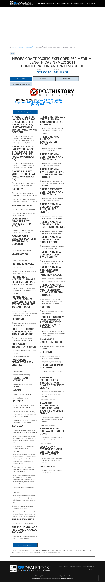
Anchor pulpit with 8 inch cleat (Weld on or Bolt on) (24, 184)
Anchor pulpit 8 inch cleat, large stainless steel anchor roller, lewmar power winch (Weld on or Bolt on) (23, 139)
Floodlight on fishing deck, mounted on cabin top (24, 406)
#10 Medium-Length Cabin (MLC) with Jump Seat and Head (24, 431)
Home (38, 3)
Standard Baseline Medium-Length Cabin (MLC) (23, 507)
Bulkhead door (23, 209)
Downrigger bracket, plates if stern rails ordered (24, 249)
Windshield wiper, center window (51, 472)
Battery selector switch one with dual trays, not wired (24, 194)
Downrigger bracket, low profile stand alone (23, 231)
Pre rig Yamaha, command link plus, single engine (51, 217)
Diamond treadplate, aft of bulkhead (24, 324)
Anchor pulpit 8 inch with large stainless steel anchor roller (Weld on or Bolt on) (24, 166)
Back (12, 53)
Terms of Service (75, 566)
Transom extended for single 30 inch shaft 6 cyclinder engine (52, 394)
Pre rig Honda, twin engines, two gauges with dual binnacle (52, 183)
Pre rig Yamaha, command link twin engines (51, 262)
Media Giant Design (67, 578)
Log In (93, 3)
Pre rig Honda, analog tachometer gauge (51, 149)
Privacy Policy (63, 566)
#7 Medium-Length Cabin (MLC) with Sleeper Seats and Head (23, 449)
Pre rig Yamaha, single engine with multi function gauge (52, 280)
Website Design (36, 578)
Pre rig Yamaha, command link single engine (52, 247)
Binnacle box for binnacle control (51, 312)
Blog (88, 3)
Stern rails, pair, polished (51, 373)
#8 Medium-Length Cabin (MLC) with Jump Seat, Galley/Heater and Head (23, 469)
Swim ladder (21, 394)
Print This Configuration (25, 112)
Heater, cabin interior (22, 386)
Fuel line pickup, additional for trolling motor (22, 339)
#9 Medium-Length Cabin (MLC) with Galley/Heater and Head (23, 490)
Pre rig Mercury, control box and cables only (51, 199)
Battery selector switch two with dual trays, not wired (24, 201)
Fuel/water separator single (24, 352)
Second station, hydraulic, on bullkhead (50, 357)
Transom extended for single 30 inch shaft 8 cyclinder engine (52, 419)
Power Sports (65, 3)
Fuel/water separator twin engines (23, 370)
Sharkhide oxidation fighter (52, 347)
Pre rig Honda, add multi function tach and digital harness (51, 131)
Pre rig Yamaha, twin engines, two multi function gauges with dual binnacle (51, 301)
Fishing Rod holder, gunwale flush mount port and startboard (24, 291)
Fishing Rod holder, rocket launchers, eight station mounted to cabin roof (24, 313)
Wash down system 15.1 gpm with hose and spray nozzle (51, 461)
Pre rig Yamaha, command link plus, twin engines (51, 232)
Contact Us (91, 569)
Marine (43, 3)
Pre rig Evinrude (22, 523)
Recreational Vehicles (78, 3)
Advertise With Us (88, 566)
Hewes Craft (29, 47)
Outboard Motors (53, 3)
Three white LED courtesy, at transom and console (24, 422)
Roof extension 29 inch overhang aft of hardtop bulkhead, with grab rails (52, 334)
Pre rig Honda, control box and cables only (50, 165)
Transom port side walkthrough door (51, 439)
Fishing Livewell (22, 268)
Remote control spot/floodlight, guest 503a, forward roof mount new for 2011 (24, 414)
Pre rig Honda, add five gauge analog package (24, 537)
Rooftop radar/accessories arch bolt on (23, 259)
